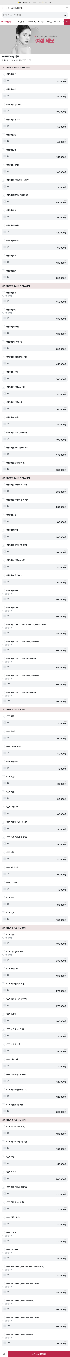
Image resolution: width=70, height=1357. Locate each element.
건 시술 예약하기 (39, 1354)
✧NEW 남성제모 (19, 22)
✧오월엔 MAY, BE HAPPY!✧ (56, 22)
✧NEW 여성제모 (6, 22)
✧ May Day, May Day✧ (36, 22)
